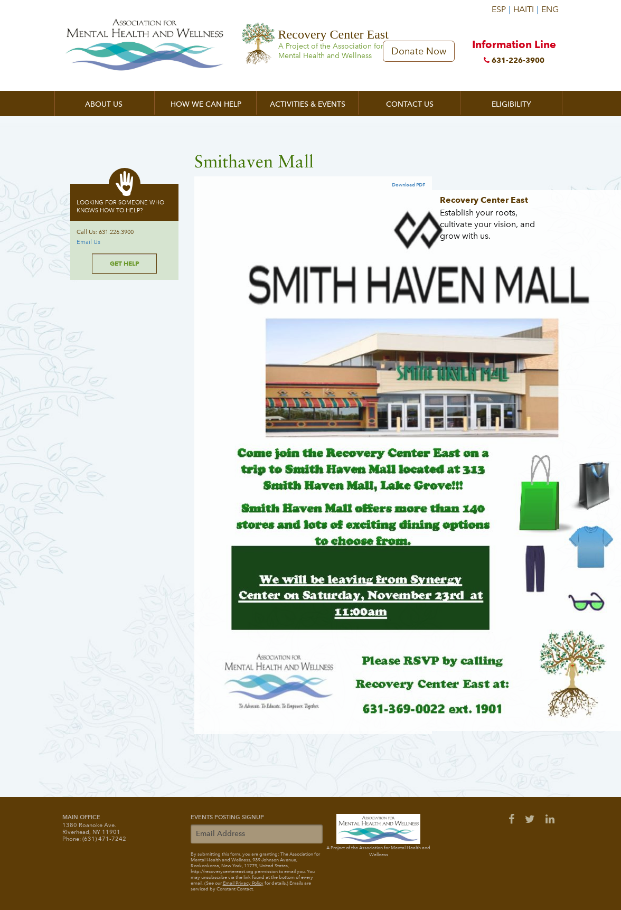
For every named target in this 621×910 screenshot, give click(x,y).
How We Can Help (206, 104)
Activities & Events (307, 104)
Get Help (124, 263)
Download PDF (408, 184)
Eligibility (511, 104)
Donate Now (418, 51)
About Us (104, 104)
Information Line (513, 53)
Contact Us (410, 104)
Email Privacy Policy (243, 883)
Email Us (88, 242)
